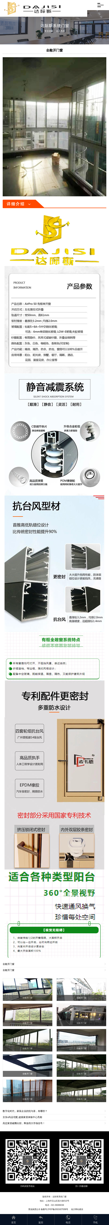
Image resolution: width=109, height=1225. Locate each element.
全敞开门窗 (54, 50)
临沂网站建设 (77, 1209)
